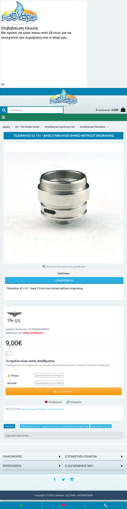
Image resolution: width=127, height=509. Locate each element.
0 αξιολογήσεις (28, 409)
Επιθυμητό (55, 402)
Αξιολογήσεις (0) (64, 280)
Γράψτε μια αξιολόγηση (52, 409)
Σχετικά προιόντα (17, 435)
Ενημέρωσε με (63, 391)
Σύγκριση (76, 402)
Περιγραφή (63, 273)
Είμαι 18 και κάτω (43, 43)
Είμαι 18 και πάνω (14, 43)
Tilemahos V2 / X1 (101, 426)
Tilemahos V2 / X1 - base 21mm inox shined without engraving (54, 426)
